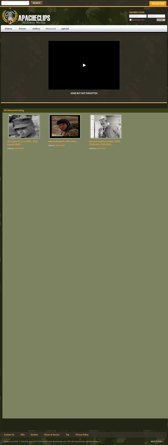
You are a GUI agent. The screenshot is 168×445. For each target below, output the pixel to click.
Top (67, 434)
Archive (34, 434)
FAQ (22, 434)
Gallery (36, 28)
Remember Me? (137, 20)
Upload (65, 28)
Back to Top (156, 441)
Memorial (51, 28)
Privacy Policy (82, 434)
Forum (22, 28)
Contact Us (9, 434)
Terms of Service (52, 434)
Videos (8, 28)
